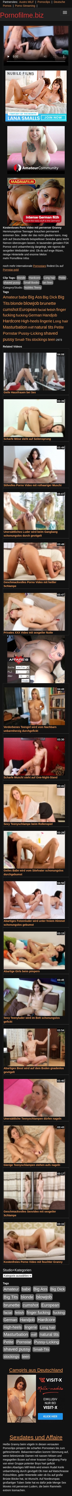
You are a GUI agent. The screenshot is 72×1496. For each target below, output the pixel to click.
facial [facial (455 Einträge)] (42, 310)
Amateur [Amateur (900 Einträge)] (10, 297)
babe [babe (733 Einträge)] (23, 297)
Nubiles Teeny (32, 287)
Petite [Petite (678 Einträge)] (59, 327)
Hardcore (34, 277)
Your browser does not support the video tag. (36, 46)
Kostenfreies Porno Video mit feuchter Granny (33, 1261)
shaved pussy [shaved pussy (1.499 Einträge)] (17, 1349)
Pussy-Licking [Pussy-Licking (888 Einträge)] (30, 333)
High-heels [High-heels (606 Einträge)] (30, 321)
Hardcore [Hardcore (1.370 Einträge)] (11, 321)
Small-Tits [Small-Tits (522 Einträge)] (23, 340)
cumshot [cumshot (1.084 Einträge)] (10, 309)
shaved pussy (12, 282)
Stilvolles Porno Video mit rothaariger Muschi (32, 485)
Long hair (49, 277)
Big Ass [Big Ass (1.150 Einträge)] (35, 297)
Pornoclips (44, 1)
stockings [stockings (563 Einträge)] (39, 339)
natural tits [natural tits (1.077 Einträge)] (43, 327)
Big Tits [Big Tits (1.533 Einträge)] (11, 1296)
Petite (62, 277)
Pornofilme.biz (22, 15)
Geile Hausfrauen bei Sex (20, 392)
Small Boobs (31, 282)
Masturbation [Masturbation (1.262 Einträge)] (15, 327)
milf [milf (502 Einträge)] (31, 327)
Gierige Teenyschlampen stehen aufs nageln (32, 1164)
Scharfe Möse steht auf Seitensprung (27, 438)
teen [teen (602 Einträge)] (51, 339)
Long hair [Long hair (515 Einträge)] (60, 321)
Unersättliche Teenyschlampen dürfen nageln (32, 1118)
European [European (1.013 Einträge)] (28, 309)
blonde (21, 277)
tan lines (48, 282)
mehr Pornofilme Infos (16, 258)
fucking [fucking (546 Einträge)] (22, 315)
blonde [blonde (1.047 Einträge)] (17, 303)
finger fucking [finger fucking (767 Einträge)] (38, 1312)
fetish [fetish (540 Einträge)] (51, 310)
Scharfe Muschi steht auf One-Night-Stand (30, 777)
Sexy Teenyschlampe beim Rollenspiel (28, 823)
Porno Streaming (25, 5)
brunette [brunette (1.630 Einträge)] (48, 303)
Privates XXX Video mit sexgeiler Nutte (28, 632)
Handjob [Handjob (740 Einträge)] (50, 315)
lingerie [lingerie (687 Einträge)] (46, 321)
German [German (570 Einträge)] (35, 315)
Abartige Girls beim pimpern (22, 971)
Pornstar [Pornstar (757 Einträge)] (10, 333)
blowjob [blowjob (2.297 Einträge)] (31, 303)
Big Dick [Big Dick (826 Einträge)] (50, 297)
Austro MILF (26, 1)
